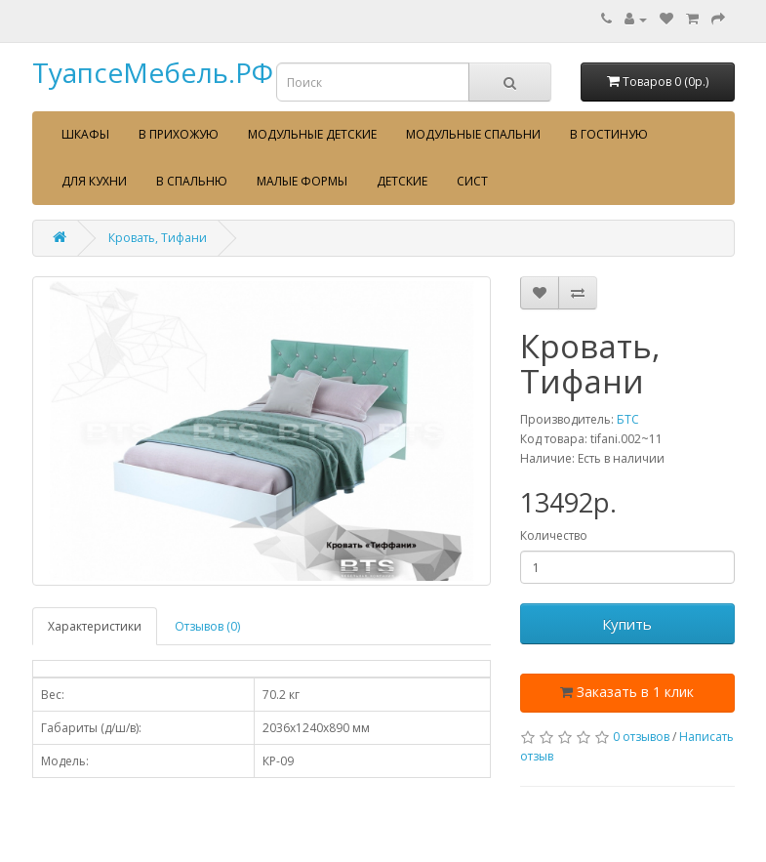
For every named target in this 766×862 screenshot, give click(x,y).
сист (472, 181)
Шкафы (85, 134)
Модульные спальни (473, 134)
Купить (627, 624)
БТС (628, 419)
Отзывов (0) (207, 626)
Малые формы (302, 181)
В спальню (191, 181)
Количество (553, 535)
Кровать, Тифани (157, 237)
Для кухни (94, 181)
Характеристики (94, 626)
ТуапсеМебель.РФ (152, 72)
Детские (402, 181)
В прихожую (179, 134)
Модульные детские (312, 134)
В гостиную (609, 134)
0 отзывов (641, 736)
